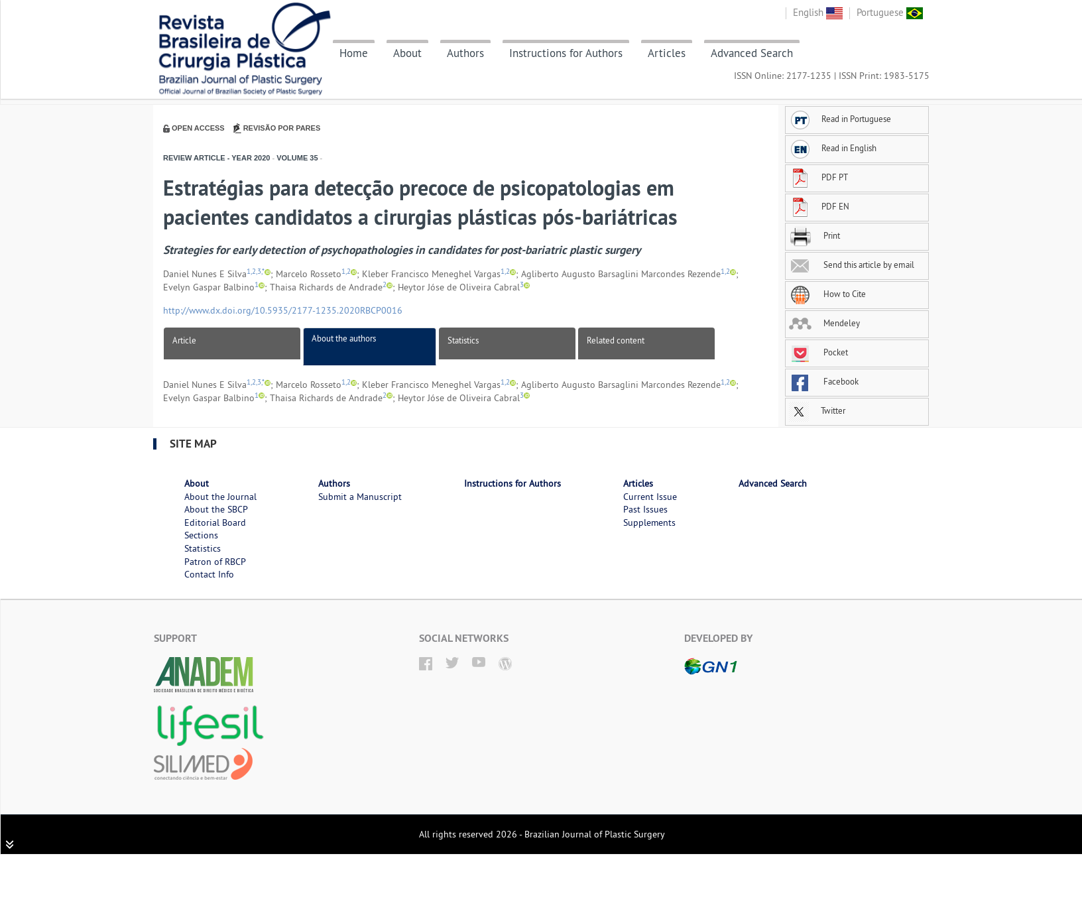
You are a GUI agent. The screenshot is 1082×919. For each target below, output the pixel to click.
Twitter (817, 410)
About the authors (344, 338)
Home (353, 53)
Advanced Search (752, 53)
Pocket (818, 352)
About (407, 53)
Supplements (649, 522)
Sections (201, 535)
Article (184, 340)
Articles (667, 53)
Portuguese (890, 12)
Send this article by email (851, 264)
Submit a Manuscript (360, 497)
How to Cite (827, 293)
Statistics (463, 340)
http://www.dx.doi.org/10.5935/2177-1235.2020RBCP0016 (282, 310)
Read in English (832, 148)
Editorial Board (215, 522)
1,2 (346, 271)
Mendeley (824, 323)
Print (814, 235)
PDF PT (818, 177)
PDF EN (819, 206)
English (818, 12)
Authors (465, 53)
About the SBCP (216, 509)
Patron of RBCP (215, 562)
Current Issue (650, 497)
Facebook (824, 381)
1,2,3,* (256, 271)
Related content (615, 340)
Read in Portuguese (840, 118)
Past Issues (645, 509)
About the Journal (220, 497)
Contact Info (209, 574)
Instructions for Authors (566, 53)
